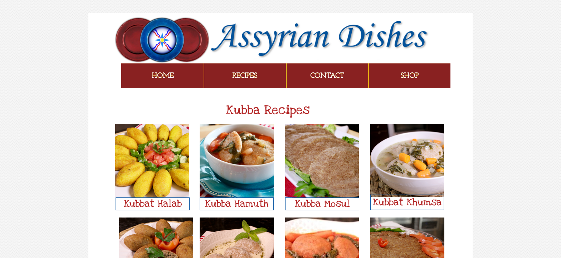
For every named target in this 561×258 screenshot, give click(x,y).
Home (163, 76)
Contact (327, 76)
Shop (409, 76)
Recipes (244, 76)
